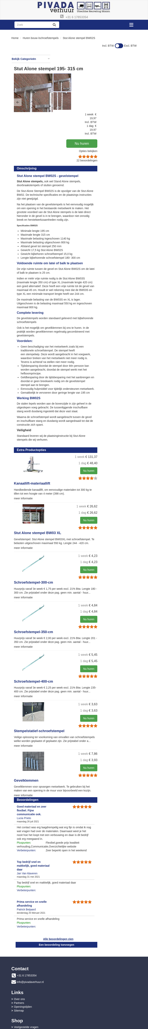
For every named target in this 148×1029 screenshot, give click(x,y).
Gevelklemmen (68, 774)
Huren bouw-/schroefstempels (41, 38)
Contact (84, 1000)
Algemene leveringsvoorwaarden (33, 1008)
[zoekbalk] (32, 24)
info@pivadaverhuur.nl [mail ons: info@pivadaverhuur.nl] (30, 979)
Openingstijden (88, 980)
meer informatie (65, 474)
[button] (60, 86)
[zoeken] (54, 24)
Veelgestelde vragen (26, 1000)
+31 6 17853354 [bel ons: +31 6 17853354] (27, 973)
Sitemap (84, 984)
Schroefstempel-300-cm (75, 562)
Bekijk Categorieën (30, 58)
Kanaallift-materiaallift (74, 459)
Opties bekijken (124, 104)
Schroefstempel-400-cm (75, 668)
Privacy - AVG (87, 1004)
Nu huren (123, 96)
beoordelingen (123, 113)
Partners (84, 976)
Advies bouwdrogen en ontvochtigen (101, 1008)
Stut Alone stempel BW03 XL (79, 509)
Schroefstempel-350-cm (75, 615)
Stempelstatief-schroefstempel (81, 721)
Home (14, 38)
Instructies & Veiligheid (27, 1004)
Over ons (84, 972)
